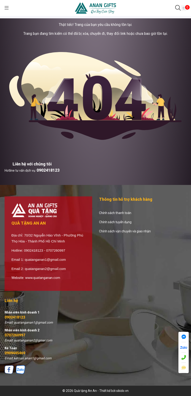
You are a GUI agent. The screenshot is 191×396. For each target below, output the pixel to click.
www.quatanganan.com (42, 278)
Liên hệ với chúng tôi (32, 164)
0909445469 (15, 353)
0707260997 (15, 335)
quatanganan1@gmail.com (45, 259)
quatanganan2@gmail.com (45, 269)
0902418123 (48, 170)
